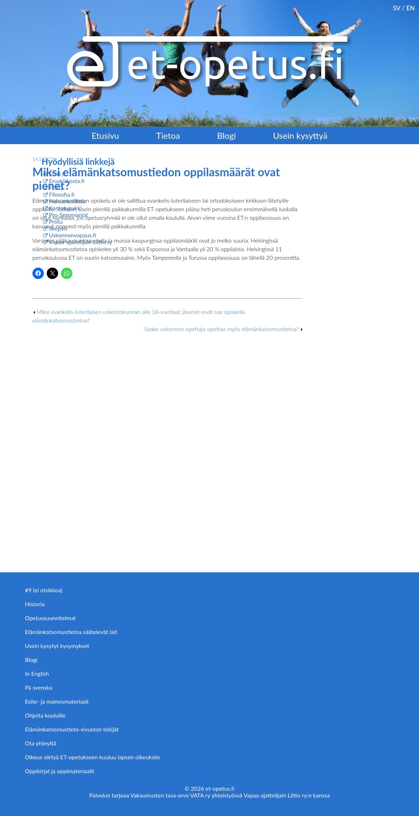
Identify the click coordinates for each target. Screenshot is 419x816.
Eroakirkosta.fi (67, 180)
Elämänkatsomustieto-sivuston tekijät (72, 729)
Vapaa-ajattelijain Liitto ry (80, 241)
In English (37, 673)
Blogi (226, 135)
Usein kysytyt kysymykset (57, 645)
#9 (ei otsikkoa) (43, 590)
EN (410, 8)
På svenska (38, 687)
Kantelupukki (65, 207)
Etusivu (105, 135)
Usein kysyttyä (300, 135)
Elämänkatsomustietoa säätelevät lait (71, 631)
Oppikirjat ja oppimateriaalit (59, 770)
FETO (56, 187)
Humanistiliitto (67, 201)
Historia (35, 603)
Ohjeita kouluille (45, 715)
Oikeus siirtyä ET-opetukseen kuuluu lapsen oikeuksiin (92, 757)
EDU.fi (57, 174)
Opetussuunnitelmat (50, 617)
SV (396, 8)
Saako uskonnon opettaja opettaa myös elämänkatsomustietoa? (221, 328)
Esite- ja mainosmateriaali (56, 701)
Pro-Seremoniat (68, 214)
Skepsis (58, 228)
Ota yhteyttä (40, 743)
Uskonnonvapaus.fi (72, 235)
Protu (56, 221)
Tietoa (168, 135)
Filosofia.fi (62, 194)
